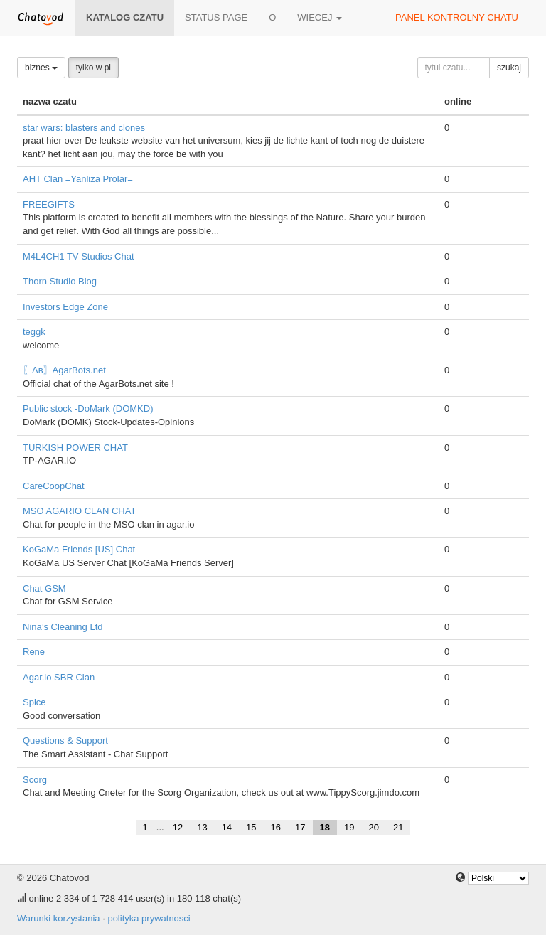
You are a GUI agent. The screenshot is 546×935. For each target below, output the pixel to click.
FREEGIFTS (49, 204)
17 (300, 827)
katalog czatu (125, 17)
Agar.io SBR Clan (59, 677)
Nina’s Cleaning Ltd (63, 626)
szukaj (509, 68)
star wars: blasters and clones (84, 127)
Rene (34, 651)
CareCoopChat (54, 486)
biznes (41, 68)
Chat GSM (44, 588)
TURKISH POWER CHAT (75, 447)
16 (276, 827)
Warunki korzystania (58, 918)
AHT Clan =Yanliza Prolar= (78, 178)
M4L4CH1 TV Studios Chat (78, 256)
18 (325, 827)
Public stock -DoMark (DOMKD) (88, 408)
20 (373, 827)
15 (251, 827)
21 (398, 827)
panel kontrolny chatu (456, 17)
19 (349, 827)
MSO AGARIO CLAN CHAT (79, 511)
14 (227, 827)
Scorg (35, 779)
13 (202, 827)
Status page (216, 17)
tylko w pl (93, 68)
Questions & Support (65, 740)
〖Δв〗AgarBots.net (64, 370)
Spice (34, 702)
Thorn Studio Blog (60, 281)
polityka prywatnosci (148, 918)
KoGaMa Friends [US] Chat (79, 549)
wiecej (319, 17)
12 (178, 827)
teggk (34, 331)
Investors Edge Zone (65, 306)
